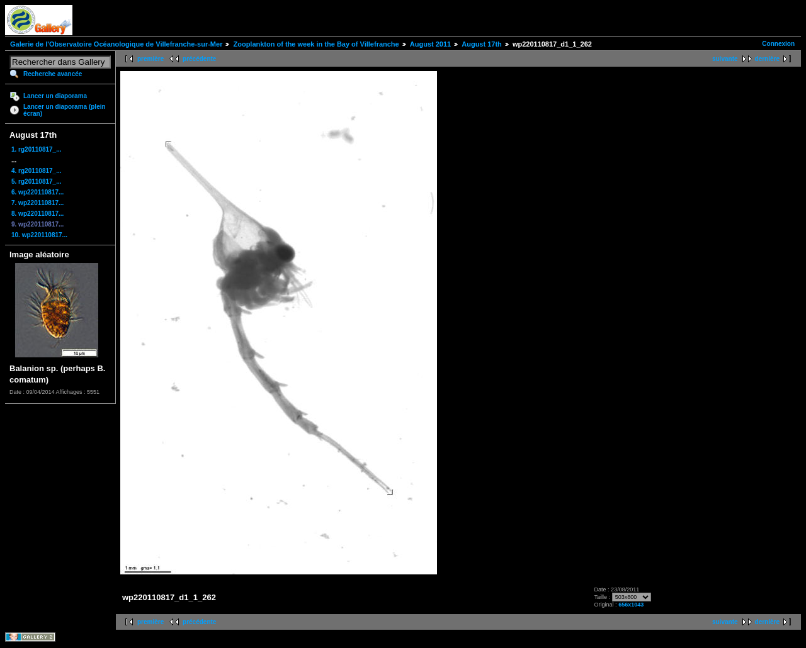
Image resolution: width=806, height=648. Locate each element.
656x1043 (631, 604)
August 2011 (430, 44)
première (150, 58)
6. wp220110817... (37, 192)
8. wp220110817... (37, 213)
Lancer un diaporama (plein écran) (64, 110)
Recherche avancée (52, 73)
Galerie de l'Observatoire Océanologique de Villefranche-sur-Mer (116, 44)
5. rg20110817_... (36, 181)
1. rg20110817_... (36, 149)
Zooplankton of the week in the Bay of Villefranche (316, 44)
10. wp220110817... (39, 235)
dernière (767, 58)
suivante (725, 58)
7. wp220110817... (37, 202)
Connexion (778, 43)
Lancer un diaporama (55, 95)
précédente (199, 58)
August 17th (482, 44)
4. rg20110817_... (36, 170)
